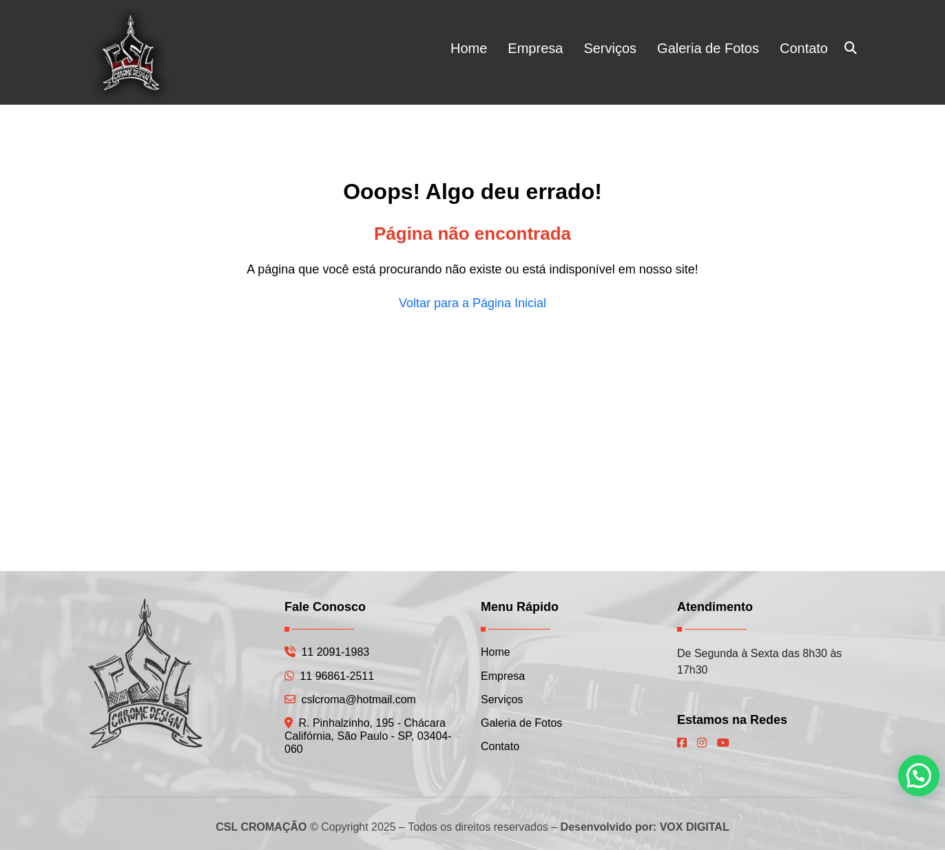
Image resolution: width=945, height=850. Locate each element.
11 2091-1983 (326, 652)
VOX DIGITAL (694, 827)
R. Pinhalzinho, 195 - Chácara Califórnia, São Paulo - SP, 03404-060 (368, 736)
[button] (918, 775)
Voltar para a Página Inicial (472, 303)
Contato (804, 48)
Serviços (609, 48)
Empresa (535, 48)
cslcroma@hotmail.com (350, 699)
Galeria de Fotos (708, 48)
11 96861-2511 (329, 676)
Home (468, 48)
